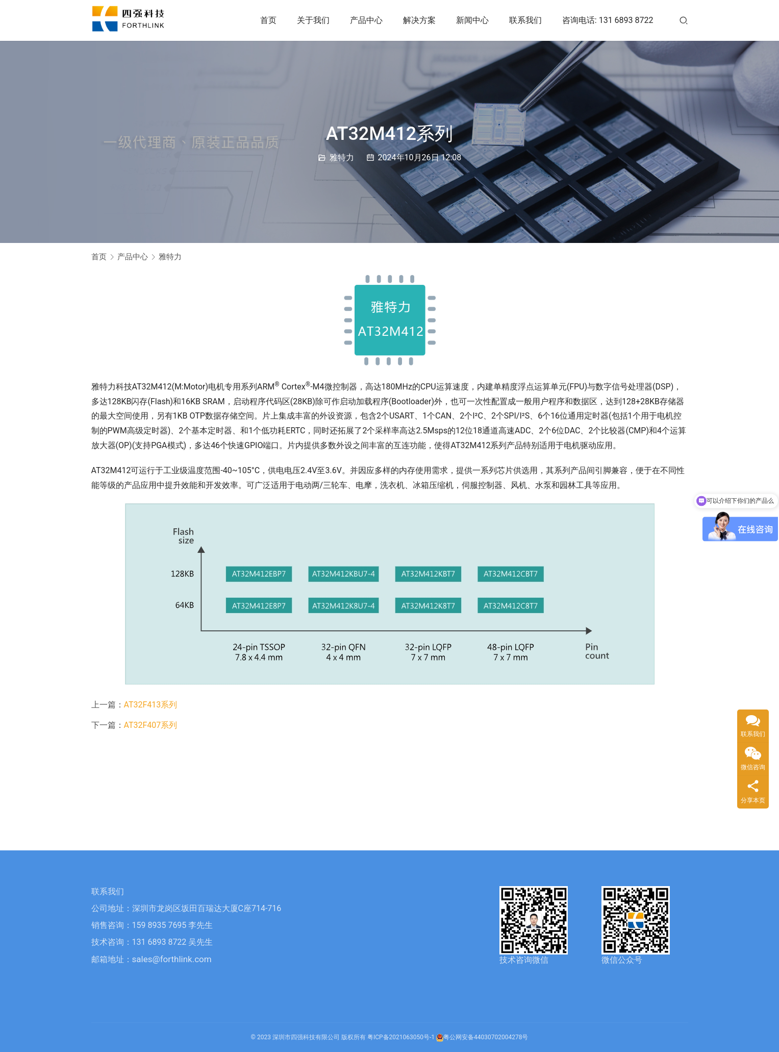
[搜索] (683, 20)
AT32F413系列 (151, 705)
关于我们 (313, 20)
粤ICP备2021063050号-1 (401, 1037)
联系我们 (525, 20)
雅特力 (342, 157)
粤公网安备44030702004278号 (482, 1037)
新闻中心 (472, 20)
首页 (268, 20)
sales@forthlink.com (172, 959)
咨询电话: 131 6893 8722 (608, 20)
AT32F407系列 (151, 725)
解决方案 (419, 20)
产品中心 (366, 20)
